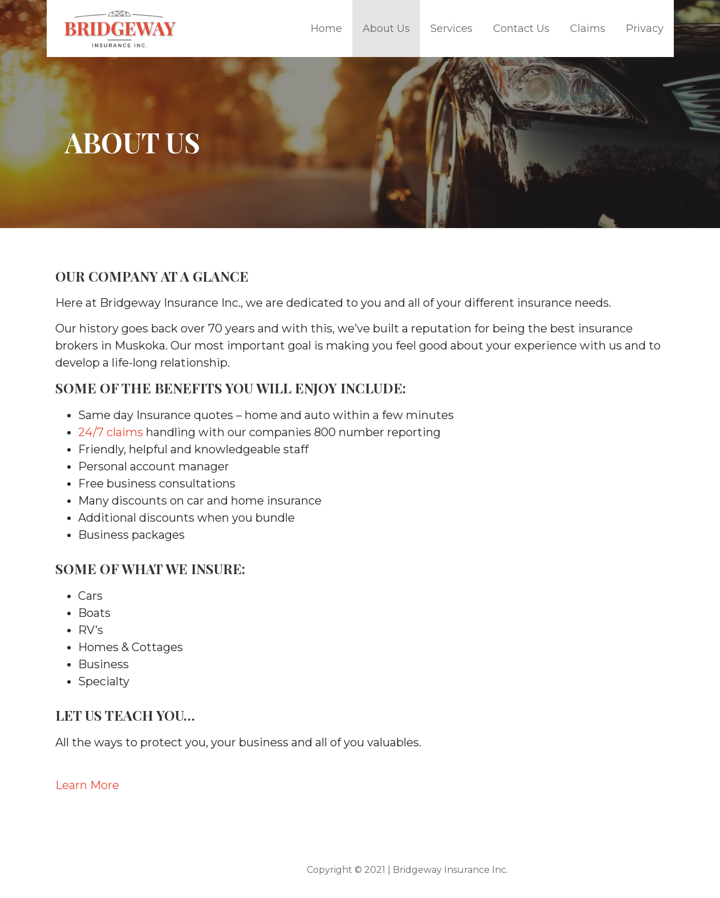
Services (451, 28)
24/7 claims (112, 432)
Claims (587, 28)
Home (326, 28)
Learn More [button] (87, 785)
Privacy (645, 28)
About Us (386, 28)
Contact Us (521, 28)
